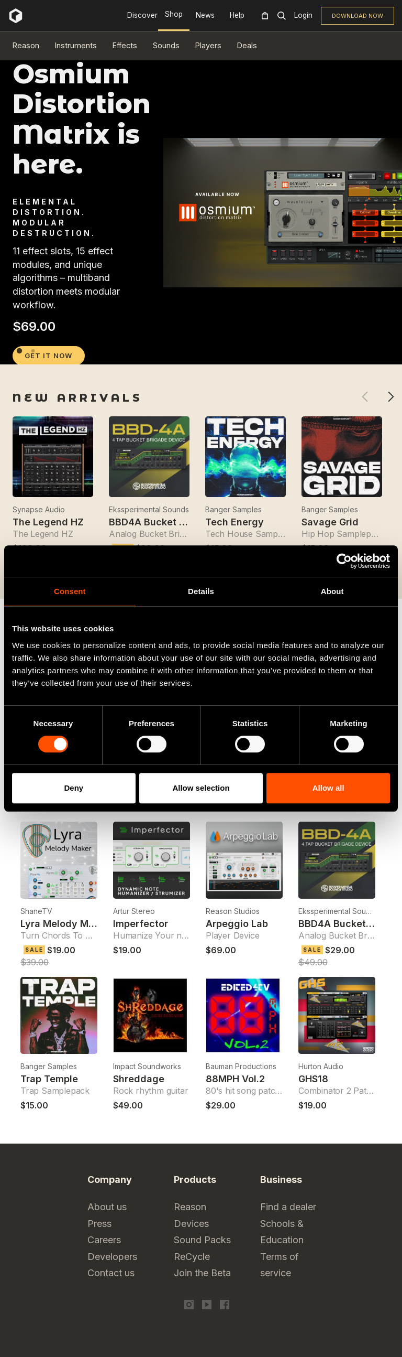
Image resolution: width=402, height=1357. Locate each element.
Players (208, 45)
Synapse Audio (39, 509)
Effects (125, 45)
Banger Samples (233, 509)
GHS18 (313, 1078)
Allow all (328, 787)
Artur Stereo (134, 911)
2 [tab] (33, 351)
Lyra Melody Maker (64, 923)
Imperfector (140, 923)
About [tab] (332, 591)
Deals (247, 45)
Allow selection (200, 787)
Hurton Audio (320, 1066)
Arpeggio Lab (237, 923)
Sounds (166, 45)
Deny (73, 787)
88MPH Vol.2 (235, 1078)
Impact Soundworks (147, 1066)
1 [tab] (19, 351)
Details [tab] (201, 591)
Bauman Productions (241, 1066)
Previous (364, 396)
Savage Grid (330, 521)
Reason (26, 45)
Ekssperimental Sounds (149, 509)
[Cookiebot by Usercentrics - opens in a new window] (344, 561)
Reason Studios (233, 911)
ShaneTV (36, 911)
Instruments (76, 45)
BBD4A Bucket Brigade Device (180, 521)
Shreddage (138, 1078)
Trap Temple (49, 1078)
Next (390, 396)
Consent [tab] (70, 591)
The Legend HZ (48, 521)
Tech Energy (234, 521)
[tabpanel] (201, 340)
